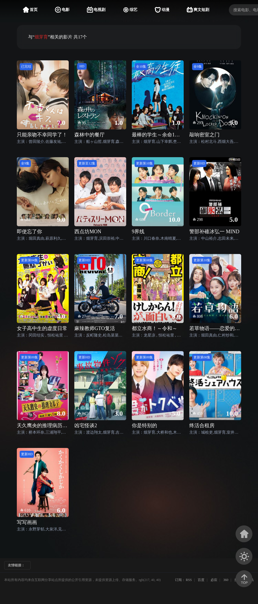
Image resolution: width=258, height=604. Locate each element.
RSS (189, 580)
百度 (201, 580)
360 (225, 580)
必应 (214, 580)
